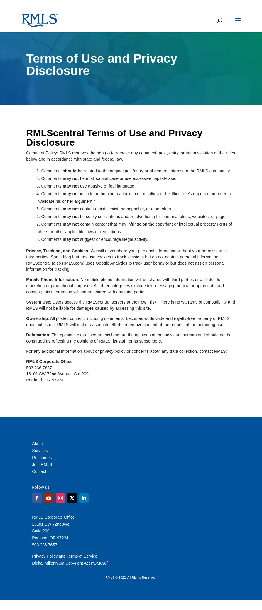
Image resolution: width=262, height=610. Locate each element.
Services (40, 450)
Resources (42, 457)
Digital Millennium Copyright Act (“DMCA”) (70, 563)
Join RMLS (42, 464)
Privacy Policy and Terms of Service (64, 556)
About (37, 443)
